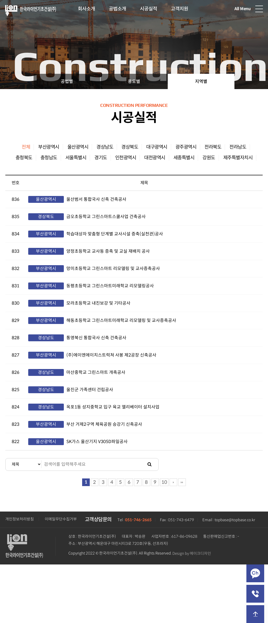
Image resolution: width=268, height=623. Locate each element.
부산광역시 (48, 147)
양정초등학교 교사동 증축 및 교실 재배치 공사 (108, 251)
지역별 (201, 81)
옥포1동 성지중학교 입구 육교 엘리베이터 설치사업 (112, 407)
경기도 (100, 158)
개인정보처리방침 (19, 519)
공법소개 (117, 9)
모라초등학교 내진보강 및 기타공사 (98, 303)
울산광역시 (77, 147)
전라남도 (237, 147)
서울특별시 (75, 158)
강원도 (208, 158)
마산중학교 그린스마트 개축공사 (95, 372)
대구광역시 (156, 147)
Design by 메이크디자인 (191, 553)
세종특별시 (184, 158)
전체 (26, 147)
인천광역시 (125, 158)
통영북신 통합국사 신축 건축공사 (96, 338)
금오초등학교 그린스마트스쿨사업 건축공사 (106, 216)
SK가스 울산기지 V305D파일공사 (97, 441)
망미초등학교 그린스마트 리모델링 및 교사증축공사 (113, 268)
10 (164, 482)
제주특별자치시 (238, 158)
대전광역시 (154, 158)
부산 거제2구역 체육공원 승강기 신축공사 (104, 424)
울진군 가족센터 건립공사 (89, 389)
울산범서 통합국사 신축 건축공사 (96, 199)
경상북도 (129, 147)
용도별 (134, 81)
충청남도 (48, 158)
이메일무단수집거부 (61, 519)
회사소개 (86, 9)
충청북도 (24, 158)
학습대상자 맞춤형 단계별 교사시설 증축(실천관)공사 (114, 234)
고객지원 (179, 9)
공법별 (67, 81)
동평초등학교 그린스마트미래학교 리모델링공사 (110, 286)
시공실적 (148, 9)
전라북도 (212, 147)
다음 (173, 482)
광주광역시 (186, 147)
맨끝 (182, 482)
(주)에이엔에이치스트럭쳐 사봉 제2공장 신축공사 (111, 355)
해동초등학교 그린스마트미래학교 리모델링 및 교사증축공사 (121, 320)
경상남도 (104, 147)
